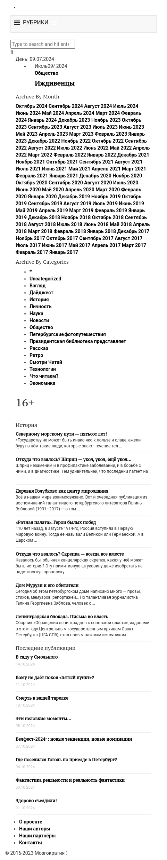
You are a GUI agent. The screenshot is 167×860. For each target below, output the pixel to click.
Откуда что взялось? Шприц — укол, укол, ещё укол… (73, 459)
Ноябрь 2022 (76, 141)
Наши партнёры (37, 835)
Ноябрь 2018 (76, 217)
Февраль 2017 (32, 252)
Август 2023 (77, 127)
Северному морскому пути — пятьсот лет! (61, 434)
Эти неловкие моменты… (43, 718)
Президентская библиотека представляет (78, 341)
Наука (36, 313)
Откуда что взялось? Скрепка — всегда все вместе (70, 554)
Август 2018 (42, 224)
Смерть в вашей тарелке (42, 698)
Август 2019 (77, 203)
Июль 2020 (125, 182)
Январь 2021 (63, 175)
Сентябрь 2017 (96, 238)
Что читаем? (44, 376)
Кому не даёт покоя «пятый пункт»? (55, 677)
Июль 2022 (69, 148)
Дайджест (41, 292)
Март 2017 (134, 245)
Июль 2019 (105, 203)
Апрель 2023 (53, 134)
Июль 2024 (125, 106)
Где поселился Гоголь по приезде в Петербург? (66, 759)
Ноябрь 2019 (106, 196)
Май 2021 (79, 169)
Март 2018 (40, 231)
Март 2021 (134, 169)
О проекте (30, 822)
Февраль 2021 (32, 175)
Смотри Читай (46, 362)
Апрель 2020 (79, 189)
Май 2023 (26, 134)
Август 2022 (42, 148)
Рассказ (39, 348)
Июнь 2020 (28, 189)
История (39, 299)
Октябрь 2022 (108, 141)
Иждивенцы (55, 83)
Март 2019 (81, 210)
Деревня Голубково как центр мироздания (62, 491)
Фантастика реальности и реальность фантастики (70, 780)
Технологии (43, 369)
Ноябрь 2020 (127, 175)
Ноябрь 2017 (30, 238)
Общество (46, 73)
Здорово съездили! (36, 800)
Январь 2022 (101, 155)
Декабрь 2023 (74, 120)
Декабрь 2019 (74, 196)
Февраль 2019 (111, 210)
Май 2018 (121, 224)
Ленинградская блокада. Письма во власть (62, 616)
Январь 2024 (42, 120)
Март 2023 (81, 134)
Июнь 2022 (96, 148)
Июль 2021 (28, 169)
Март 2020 (107, 189)
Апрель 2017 (106, 245)
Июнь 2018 (96, 224)
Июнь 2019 (131, 203)
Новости (39, 320)
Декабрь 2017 (133, 231)
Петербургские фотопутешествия (68, 334)
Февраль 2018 (69, 231)
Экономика (42, 383)
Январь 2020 (42, 196)
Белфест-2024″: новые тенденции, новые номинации (74, 739)
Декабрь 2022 (44, 141)
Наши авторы (34, 828)
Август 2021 (128, 162)
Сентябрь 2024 (66, 106)
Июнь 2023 (131, 127)
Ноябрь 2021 (30, 162)
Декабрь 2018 (44, 217)
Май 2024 (53, 113)
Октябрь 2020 (32, 182)
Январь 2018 (101, 231)
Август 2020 (98, 182)
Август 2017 (128, 238)
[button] (35, 23)
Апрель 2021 (106, 169)
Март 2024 (107, 113)
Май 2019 (26, 210)
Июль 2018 (69, 224)
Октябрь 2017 (62, 238)
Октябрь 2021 (62, 162)
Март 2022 (40, 155)
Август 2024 (98, 106)
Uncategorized (45, 278)
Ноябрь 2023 (106, 120)
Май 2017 (79, 245)
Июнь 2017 (54, 245)
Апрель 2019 (53, 210)
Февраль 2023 (111, 134)
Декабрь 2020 (95, 175)
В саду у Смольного (37, 657)
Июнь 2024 (28, 113)
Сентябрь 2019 (45, 203)
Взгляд (37, 285)
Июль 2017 (28, 245)
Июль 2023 (105, 127)
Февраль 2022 (69, 155)
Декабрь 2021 (133, 155)
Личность (41, 306)
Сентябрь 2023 (45, 127)
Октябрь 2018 (108, 217)
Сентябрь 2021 (96, 162)
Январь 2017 (63, 252)
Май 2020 (53, 189)
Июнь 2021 (54, 169)
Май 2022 (121, 148)
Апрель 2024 (79, 113)
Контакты (30, 842)
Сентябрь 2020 (66, 182)
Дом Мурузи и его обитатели (47, 585)
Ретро (36, 355)
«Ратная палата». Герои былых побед (56, 522)
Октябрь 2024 (32, 106)
